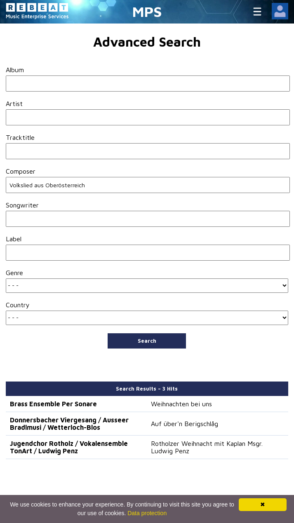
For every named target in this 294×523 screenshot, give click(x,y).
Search (147, 340)
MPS (147, 11)
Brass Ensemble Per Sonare (53, 404)
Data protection (147, 513)
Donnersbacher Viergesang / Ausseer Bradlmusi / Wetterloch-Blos (69, 423)
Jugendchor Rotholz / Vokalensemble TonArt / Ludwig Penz (69, 447)
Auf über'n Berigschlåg (184, 423)
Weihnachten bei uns (181, 404)
